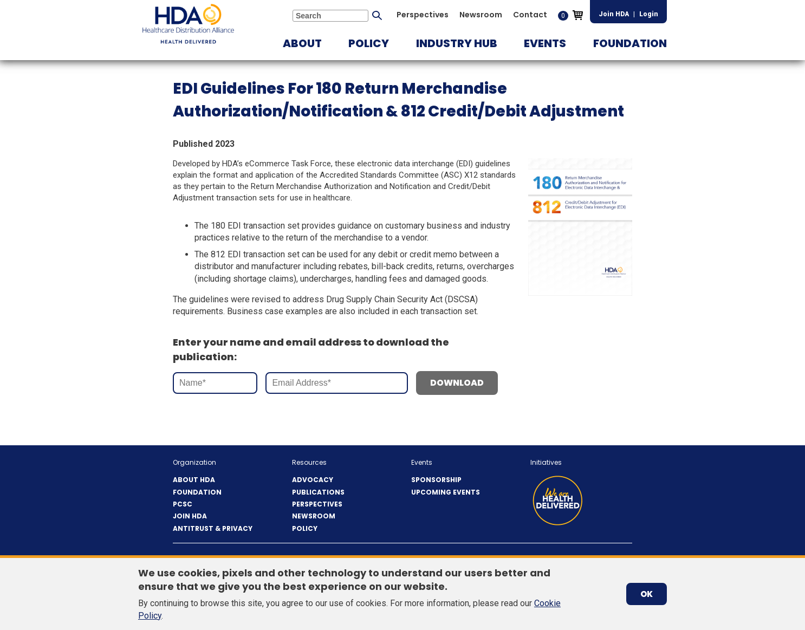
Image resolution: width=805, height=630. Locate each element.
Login (648, 14)
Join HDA (614, 14)
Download (457, 382)
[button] (302, 43)
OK (646, 594)
